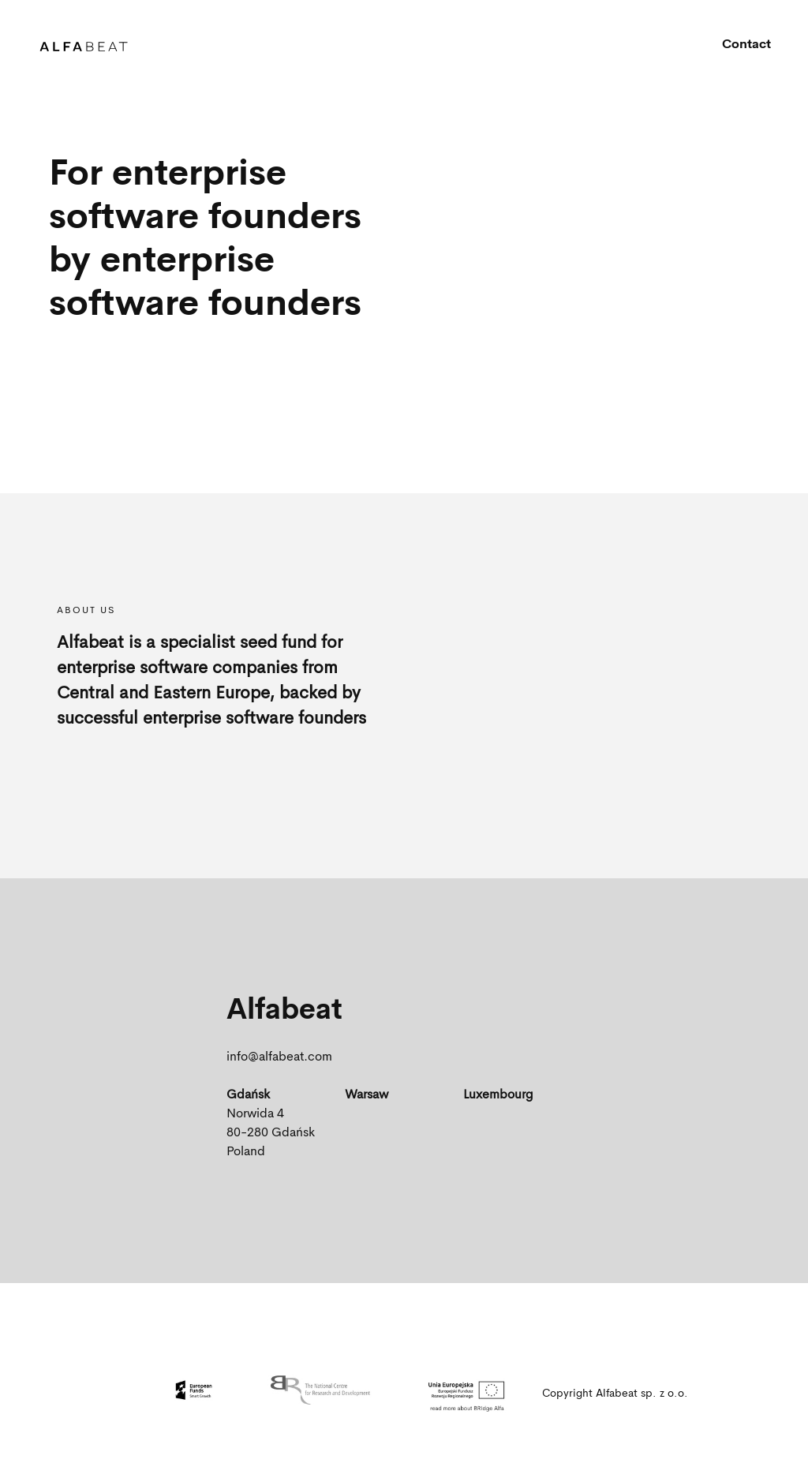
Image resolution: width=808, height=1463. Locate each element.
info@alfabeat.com (279, 1057)
